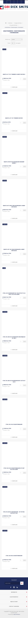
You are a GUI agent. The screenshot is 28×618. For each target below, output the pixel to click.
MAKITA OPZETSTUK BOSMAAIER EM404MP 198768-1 (14, 162)
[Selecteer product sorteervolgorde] (17, 39)
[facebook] (11, 587)
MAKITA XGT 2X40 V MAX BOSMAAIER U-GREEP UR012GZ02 (14, 206)
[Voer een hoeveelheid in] (21, 79)
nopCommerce (16, 614)
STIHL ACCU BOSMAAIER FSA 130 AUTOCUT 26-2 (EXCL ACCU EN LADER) (14, 293)
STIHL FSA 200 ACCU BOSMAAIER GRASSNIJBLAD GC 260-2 (14, 337)
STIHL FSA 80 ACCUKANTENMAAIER (14, 555)
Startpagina (6, 23)
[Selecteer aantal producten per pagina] (13, 43)
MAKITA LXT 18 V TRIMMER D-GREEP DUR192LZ (14, 74)
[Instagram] (14, 587)
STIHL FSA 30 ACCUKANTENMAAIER (14, 424)
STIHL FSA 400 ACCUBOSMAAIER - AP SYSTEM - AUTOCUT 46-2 (14, 512)
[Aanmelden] (12, 583)
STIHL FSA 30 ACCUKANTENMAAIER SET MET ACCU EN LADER (14, 468)
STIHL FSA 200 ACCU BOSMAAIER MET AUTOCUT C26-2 (14, 381)
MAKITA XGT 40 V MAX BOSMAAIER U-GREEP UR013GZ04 (14, 250)
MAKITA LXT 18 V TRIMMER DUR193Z (14, 118)
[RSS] (17, 587)
